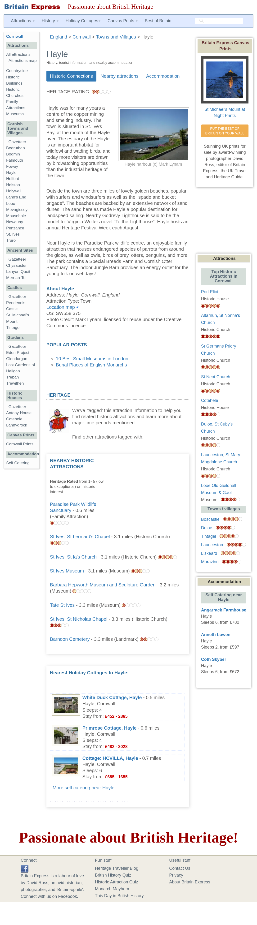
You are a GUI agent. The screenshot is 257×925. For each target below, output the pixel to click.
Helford (12, 178)
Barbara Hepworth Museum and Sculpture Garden (103, 584)
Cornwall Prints (19, 444)
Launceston (212, 544)
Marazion (210, 561)
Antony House (19, 413)
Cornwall (14, 36)
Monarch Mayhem (112, 888)
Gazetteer (17, 142)
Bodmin (13, 154)
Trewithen (15, 383)
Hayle (11, 172)
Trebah (12, 377)
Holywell (13, 191)
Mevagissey (16, 209)
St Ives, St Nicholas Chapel (78, 619)
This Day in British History (119, 895)
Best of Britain (158, 20)
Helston (13, 185)
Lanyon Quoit (18, 271)
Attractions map (23, 60)
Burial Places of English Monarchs (91, 364)
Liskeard (209, 553)
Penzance (15, 228)
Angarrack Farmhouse (223, 610)
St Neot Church (215, 376)
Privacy (176, 875)
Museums (15, 114)
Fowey (12, 166)
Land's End (16, 197)
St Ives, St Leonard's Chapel (80, 536)
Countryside (17, 71)
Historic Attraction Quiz (116, 882)
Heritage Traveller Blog (116, 868)
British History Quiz (113, 875)
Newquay (14, 222)
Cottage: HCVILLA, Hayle (110, 758)
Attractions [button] (23, 20)
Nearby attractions (119, 76)
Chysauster (16, 265)
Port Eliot (209, 291)
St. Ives (13, 234)
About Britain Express (189, 882)
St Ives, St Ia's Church (73, 556)
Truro (11, 240)
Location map (60, 307)
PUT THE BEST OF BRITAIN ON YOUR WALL (224, 131)
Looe (10, 203)
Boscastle (210, 519)
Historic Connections (71, 76)
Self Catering (18, 463)
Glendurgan (16, 359)
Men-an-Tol (16, 277)
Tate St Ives (62, 605)
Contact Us (179, 868)
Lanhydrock (16, 425)
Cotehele (14, 419)
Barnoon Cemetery (70, 639)
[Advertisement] (150, 486)
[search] (219, 21)
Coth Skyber (213, 659)
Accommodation (163, 76)
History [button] (50, 20)
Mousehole (16, 216)
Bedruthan (15, 148)
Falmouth (14, 160)
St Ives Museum (67, 570)
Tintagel (13, 327)
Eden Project (17, 352)
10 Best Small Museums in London (92, 358)
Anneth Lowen (215, 634)
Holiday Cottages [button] (83, 20)
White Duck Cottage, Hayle (112, 697)
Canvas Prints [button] (123, 20)
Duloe (206, 527)
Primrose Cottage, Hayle (109, 728)
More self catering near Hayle (83, 787)
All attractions (18, 54)
